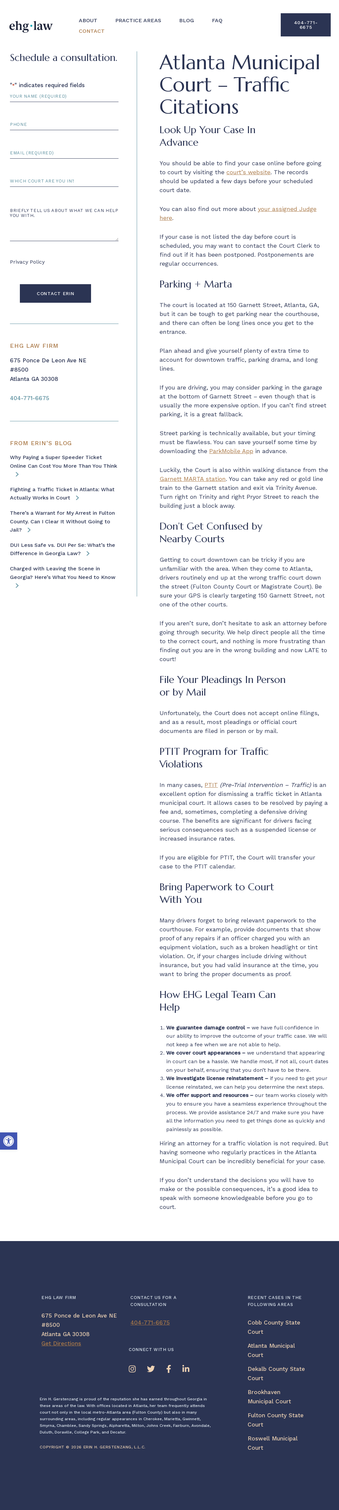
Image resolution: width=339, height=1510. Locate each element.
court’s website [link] (248, 172)
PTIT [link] (211, 784)
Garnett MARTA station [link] (193, 478)
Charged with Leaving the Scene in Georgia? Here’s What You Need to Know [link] (63, 572)
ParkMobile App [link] (231, 450)
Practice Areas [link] (138, 20)
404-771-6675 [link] (306, 25)
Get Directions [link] (61, 1343)
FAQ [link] (217, 20)
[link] (8, 1141)
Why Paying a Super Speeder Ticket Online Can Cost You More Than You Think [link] (63, 461)
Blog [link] (186, 20)
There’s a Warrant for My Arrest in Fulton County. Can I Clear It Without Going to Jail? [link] (62, 521)
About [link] (88, 20)
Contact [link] (92, 31)
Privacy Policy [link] (27, 262)
